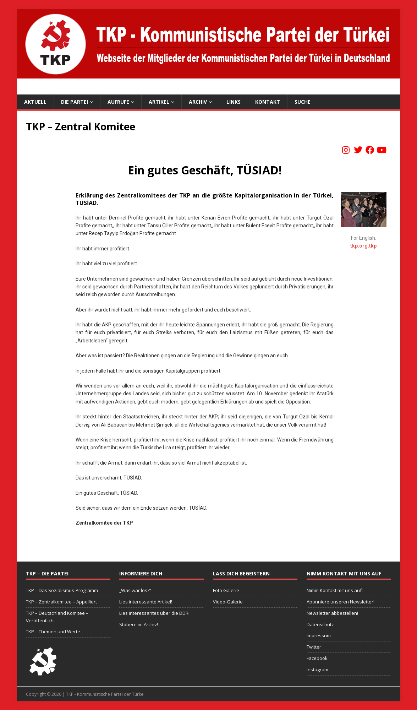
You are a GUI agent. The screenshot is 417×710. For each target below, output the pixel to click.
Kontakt (267, 101)
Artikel (159, 101)
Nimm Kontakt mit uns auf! (335, 590)
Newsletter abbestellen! (332, 613)
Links (233, 101)
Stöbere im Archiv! (138, 624)
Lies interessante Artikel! (145, 601)
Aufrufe (118, 101)
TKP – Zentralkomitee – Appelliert (61, 601)
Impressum (319, 635)
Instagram (317, 669)
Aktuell (35, 101)
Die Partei (74, 101)
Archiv (198, 101)
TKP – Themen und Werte (53, 631)
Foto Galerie (226, 590)
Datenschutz (320, 624)
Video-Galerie (228, 601)
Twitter (314, 647)
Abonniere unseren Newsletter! (340, 601)
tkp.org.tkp (363, 246)
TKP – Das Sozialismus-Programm (62, 590)
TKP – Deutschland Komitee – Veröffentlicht (57, 617)
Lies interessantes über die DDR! (154, 613)
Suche (303, 101)
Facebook (317, 658)
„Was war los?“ (135, 590)
